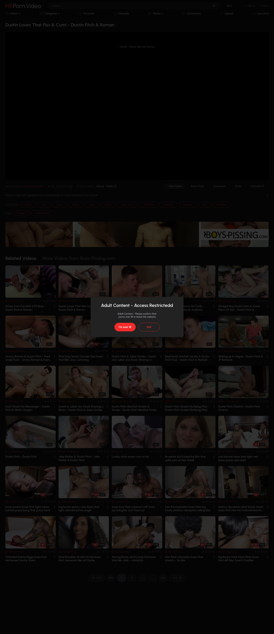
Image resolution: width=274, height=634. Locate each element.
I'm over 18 (125, 327)
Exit (149, 327)
